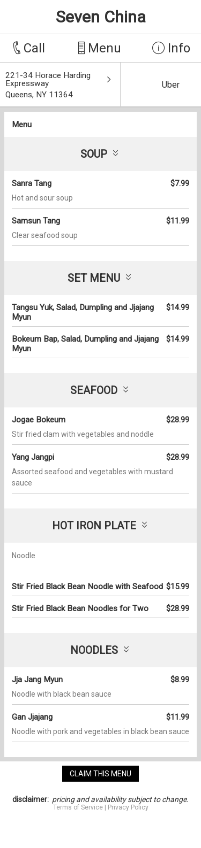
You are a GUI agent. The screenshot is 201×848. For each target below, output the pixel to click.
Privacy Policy (128, 807)
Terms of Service (78, 807)
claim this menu (100, 773)
